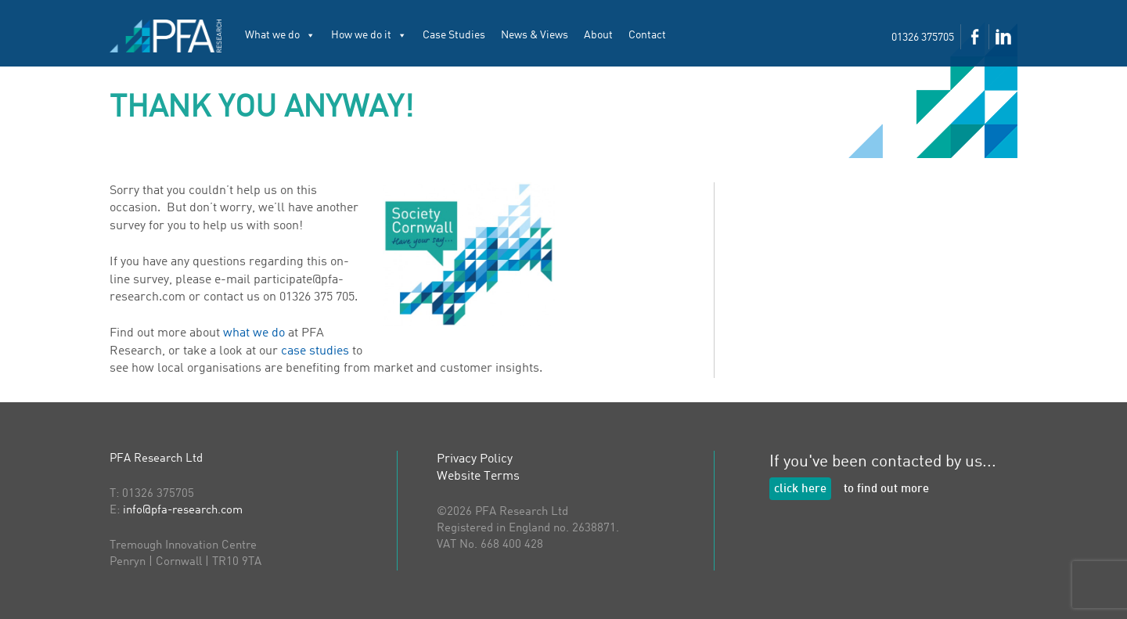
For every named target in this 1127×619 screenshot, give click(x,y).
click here (800, 489)
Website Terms (478, 476)
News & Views (534, 35)
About (598, 35)
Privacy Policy (475, 459)
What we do (280, 35)
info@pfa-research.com (183, 510)
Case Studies (454, 35)
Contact (647, 35)
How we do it (369, 35)
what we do (254, 333)
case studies (315, 351)
